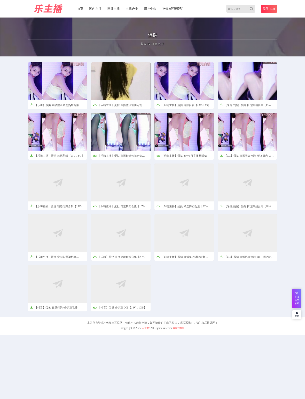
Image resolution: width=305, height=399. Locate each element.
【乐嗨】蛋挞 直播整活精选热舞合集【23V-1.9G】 (54, 106)
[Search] (252, 9)
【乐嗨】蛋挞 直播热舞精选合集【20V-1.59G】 (119, 258)
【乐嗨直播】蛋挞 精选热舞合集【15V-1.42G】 (56, 207)
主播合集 (132, 8)
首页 (80, 8)
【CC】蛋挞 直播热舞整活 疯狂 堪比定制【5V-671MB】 (246, 258)
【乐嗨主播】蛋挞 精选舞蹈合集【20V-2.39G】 (245, 207)
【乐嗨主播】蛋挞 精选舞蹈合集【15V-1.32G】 (245, 106)
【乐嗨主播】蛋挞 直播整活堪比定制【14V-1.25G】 (117, 106)
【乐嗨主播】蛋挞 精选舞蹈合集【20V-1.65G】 (182, 207)
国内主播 (95, 8)
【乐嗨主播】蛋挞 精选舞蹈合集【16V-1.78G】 (119, 207)
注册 (272, 8)
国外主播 (113, 8)
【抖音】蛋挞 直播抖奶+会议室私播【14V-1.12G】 (54, 308)
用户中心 (150, 8)
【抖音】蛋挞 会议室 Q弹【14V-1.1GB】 (119, 307)
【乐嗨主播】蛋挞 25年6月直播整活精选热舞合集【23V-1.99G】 (182, 157)
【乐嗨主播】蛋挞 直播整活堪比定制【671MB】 (180, 258)
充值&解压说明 (172, 8)
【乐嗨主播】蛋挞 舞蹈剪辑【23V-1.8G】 (183, 105)
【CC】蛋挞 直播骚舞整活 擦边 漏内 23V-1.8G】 (247, 157)
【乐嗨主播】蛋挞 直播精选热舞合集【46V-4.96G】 (117, 157)
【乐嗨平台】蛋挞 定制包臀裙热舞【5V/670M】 (53, 258)
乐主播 (146, 328)
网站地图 (178, 328)
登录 (265, 8)
